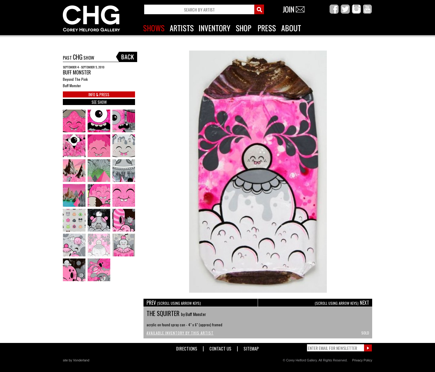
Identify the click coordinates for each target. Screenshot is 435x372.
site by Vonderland (76, 360)
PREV (174, 302)
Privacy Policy (362, 360)
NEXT (342, 302)
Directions (186, 347)
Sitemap (251, 347)
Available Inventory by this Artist (180, 332)
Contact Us (220, 347)
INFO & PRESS (99, 94)
